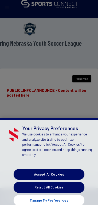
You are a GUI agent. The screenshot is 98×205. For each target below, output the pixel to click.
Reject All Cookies (49, 189)
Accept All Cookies (49, 176)
